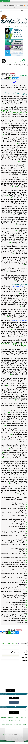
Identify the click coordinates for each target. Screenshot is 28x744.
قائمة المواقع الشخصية (6, 724)
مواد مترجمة (10, 717)
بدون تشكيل (4, 75)
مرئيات (24, 721)
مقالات (17, 717)
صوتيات (24, 724)
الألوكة (4, 734)
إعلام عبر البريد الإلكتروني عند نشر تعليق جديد (9, 643)
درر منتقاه (3, 717)
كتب (3, 721)
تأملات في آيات (9, 721)
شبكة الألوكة (24, 26)
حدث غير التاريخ (17, 724)
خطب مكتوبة (18, 721)
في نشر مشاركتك (14, 697)
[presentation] (16, 685)
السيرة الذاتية (24, 717)
